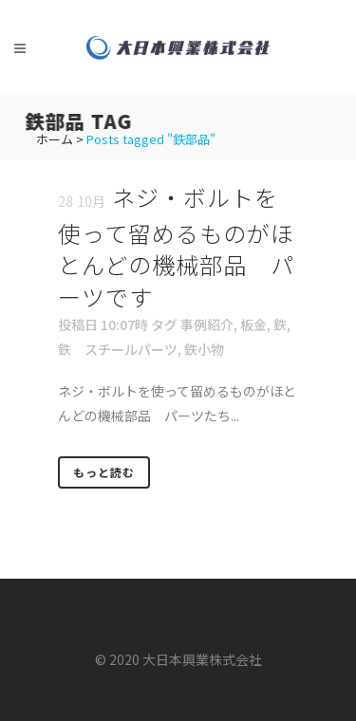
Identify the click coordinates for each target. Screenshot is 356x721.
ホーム (54, 139)
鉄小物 (204, 349)
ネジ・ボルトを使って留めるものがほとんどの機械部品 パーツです (176, 246)
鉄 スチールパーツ (118, 349)
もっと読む (104, 472)
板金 (253, 324)
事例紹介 (207, 324)
